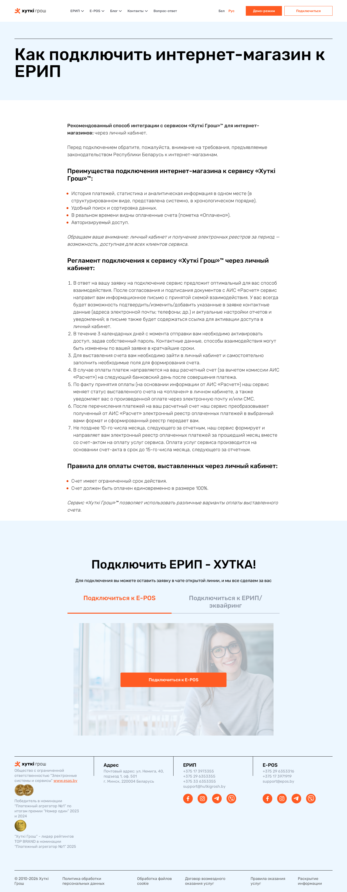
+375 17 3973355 (198, 771)
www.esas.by (65, 780)
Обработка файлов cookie (154, 881)
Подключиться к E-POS (119, 598)
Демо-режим (264, 11)
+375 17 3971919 (277, 776)
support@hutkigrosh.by (204, 786)
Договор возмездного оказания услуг (205, 881)
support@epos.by (278, 781)
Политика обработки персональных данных (83, 881)
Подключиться (308, 11)
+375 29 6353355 (199, 776)
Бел (222, 11)
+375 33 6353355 (199, 781)
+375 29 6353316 (278, 771)
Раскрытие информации (310, 881)
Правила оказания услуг (268, 881)
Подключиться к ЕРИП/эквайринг (225, 601)
